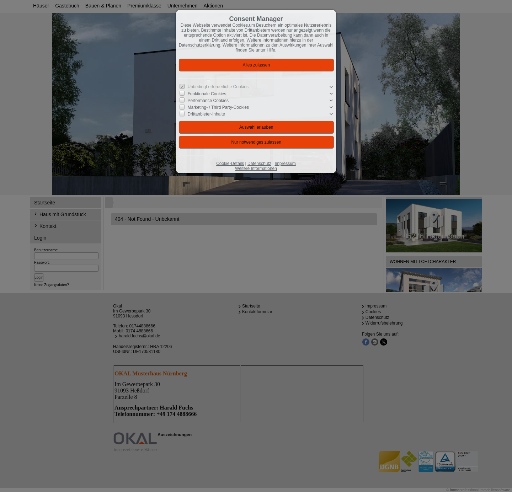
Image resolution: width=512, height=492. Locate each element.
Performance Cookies (208, 100)
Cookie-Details (230, 163)
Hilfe (271, 50)
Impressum (284, 163)
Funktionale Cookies (207, 93)
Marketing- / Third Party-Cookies (218, 107)
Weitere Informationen (256, 168)
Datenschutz (259, 163)
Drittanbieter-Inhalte (206, 114)
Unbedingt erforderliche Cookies (218, 86)
